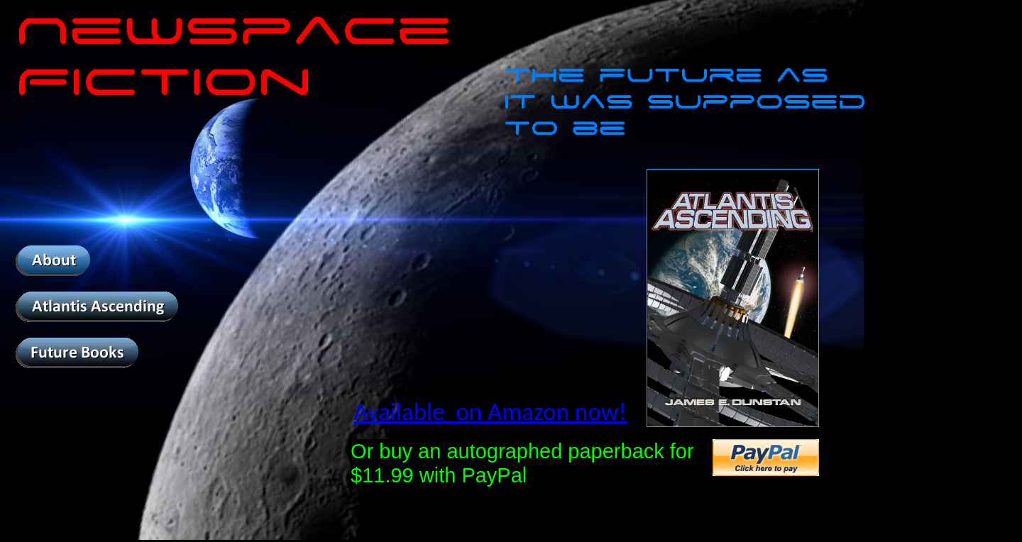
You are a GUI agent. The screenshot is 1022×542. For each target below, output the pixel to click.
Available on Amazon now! (490, 411)
